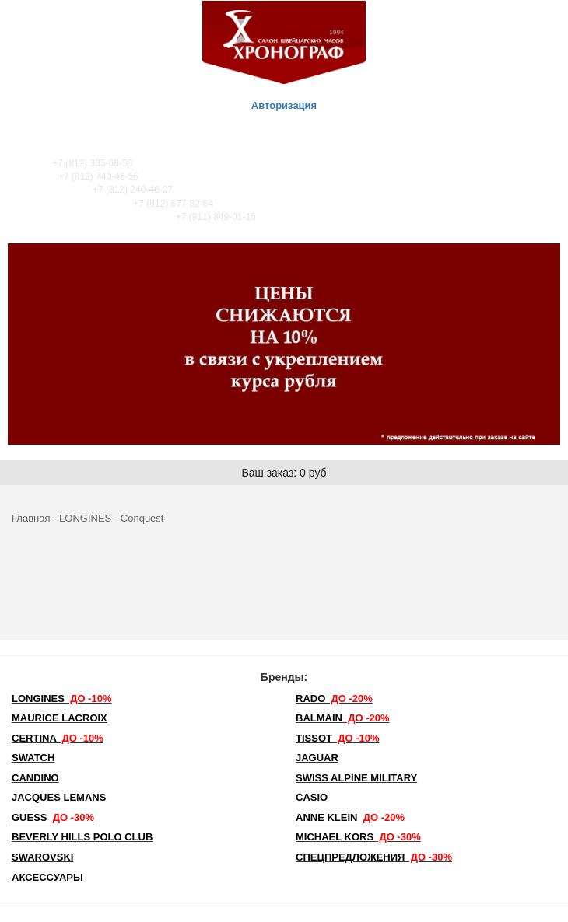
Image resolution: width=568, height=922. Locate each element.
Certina (57, 738)
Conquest (142, 518)
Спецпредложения (374, 857)
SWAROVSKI (42, 857)
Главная (31, 518)
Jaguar (317, 757)
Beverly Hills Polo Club (82, 837)
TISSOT (338, 738)
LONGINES (85, 518)
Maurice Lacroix (59, 718)
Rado (334, 698)
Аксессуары (47, 877)
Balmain (343, 718)
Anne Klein (350, 817)
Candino (35, 778)
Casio (312, 797)
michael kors (358, 837)
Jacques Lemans (59, 797)
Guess (53, 817)
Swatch (33, 757)
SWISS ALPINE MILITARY (356, 778)
